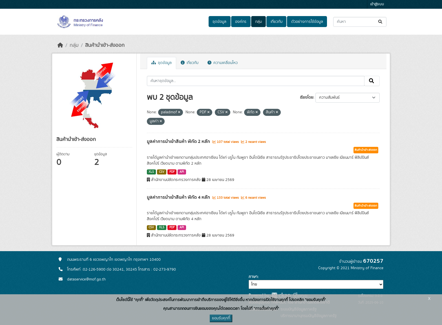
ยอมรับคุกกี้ (221, 318)
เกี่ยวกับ (276, 22)
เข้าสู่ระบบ (377, 4)
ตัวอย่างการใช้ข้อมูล (307, 22)
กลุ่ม (258, 22)
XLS (151, 172)
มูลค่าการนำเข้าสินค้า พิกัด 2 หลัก (179, 141)
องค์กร (240, 22)
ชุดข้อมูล (219, 22)
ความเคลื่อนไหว (222, 63)
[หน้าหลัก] (60, 45)
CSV (161, 172)
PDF (172, 172)
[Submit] (381, 22)
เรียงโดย (306, 97)
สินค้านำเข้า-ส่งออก (105, 45)
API (182, 172)
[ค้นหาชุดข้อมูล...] (359, 22)
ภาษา (253, 277)
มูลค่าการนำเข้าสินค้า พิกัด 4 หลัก (179, 197)
